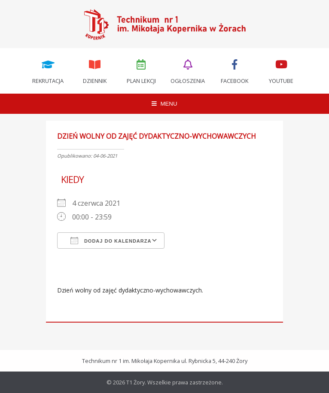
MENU (164, 104)
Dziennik (94, 71)
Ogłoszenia (188, 71)
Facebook (234, 71)
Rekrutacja (48, 71)
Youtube (281, 71)
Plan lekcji (141, 71)
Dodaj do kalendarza (111, 240)
